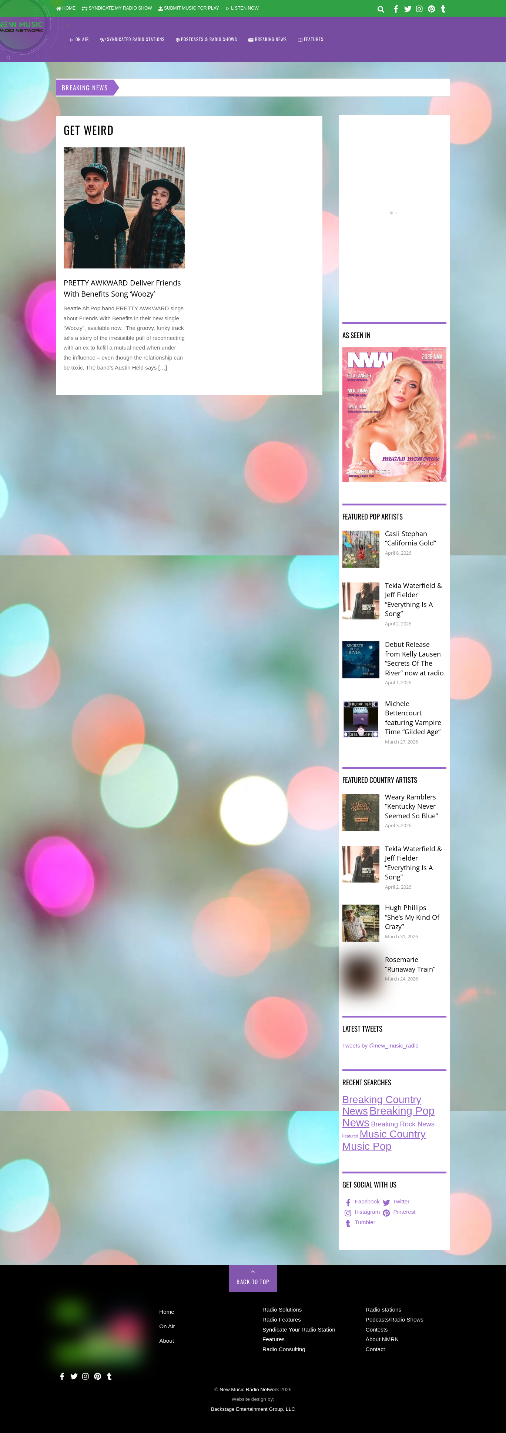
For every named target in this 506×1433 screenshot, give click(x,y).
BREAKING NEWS (267, 39)
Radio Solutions (282, 1309)
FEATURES (311, 39)
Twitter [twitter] (395, 1201)
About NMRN (382, 1339)
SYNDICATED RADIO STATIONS (132, 39)
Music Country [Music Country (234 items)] (393, 1134)
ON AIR (79, 39)
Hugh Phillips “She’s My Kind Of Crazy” (412, 917)
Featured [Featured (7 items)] (350, 1136)
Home (166, 1312)
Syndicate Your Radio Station (298, 1329)
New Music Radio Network (249, 1389)
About (166, 1340)
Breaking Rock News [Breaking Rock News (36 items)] (403, 1124)
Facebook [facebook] (361, 1201)
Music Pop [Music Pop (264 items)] (367, 1146)
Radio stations (383, 1309)
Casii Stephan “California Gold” (410, 538)
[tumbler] (443, 7)
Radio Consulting (283, 1349)
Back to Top (253, 1281)
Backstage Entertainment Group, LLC (253, 1409)
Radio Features (281, 1319)
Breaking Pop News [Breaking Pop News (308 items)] (388, 1117)
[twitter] (408, 7)
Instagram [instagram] (361, 1212)
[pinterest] (431, 7)
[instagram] (420, 7)
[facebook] (396, 7)
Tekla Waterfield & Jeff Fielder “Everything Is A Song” (413, 599)
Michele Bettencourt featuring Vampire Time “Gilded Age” (413, 717)
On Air (167, 1326)
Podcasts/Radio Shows (394, 1319)
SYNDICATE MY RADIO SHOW (117, 8)
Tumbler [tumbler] (359, 1222)
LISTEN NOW (242, 8)
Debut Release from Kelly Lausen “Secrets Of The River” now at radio (414, 658)
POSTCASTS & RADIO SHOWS (207, 39)
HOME (66, 8)
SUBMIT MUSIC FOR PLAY (188, 8)
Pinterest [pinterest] (398, 1212)
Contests (377, 1329)
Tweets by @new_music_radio (380, 1045)
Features (273, 1339)
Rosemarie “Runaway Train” (410, 964)
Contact (375, 1349)
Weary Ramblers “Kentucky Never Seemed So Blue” (411, 806)
